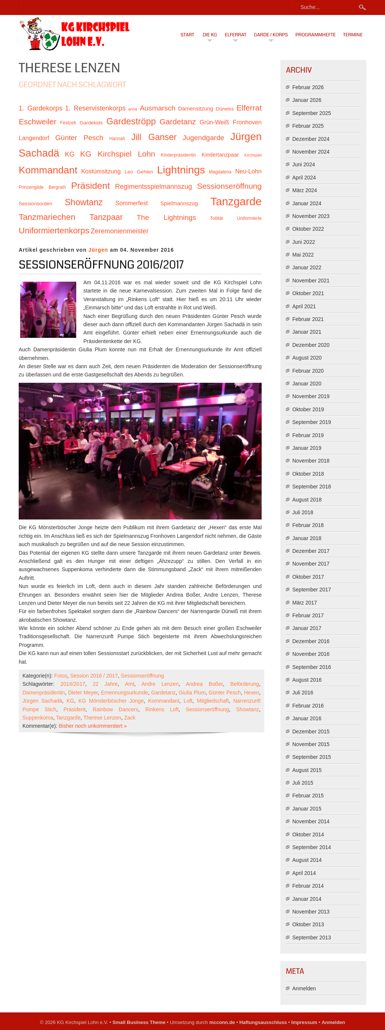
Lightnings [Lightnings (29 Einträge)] (181, 170)
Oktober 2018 (308, 474)
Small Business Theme (139, 1022)
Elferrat (235, 34)
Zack (129, 718)
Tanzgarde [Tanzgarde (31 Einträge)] (236, 201)
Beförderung (244, 684)
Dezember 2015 (311, 731)
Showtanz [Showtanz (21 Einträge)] (84, 202)
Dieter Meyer (83, 693)
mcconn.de (222, 1022)
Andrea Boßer (204, 684)
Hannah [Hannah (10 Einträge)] (117, 138)
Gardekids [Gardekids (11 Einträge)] (91, 122)
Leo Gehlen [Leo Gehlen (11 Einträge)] (138, 172)
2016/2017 (73, 684)
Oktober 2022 (308, 229)
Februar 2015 (308, 796)
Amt (129, 684)
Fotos (60, 676)
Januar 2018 (306, 538)
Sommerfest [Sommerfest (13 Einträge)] (131, 203)
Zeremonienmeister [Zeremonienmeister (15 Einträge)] (120, 231)
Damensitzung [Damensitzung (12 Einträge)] (195, 109)
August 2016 (307, 680)
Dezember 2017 (311, 551)
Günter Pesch (225, 693)
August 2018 (307, 500)
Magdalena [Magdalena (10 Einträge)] (220, 172)
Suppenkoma (37, 718)
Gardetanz (163, 693)
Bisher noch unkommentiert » (93, 726)
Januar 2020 (306, 384)
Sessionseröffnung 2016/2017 (101, 265)
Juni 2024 (303, 164)
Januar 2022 (306, 267)
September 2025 (311, 113)
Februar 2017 (308, 615)
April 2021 (304, 306)
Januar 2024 (306, 203)
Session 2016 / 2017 (94, 676)
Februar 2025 (308, 126)
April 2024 (304, 178)
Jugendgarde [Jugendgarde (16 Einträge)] (203, 138)
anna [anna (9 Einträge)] (132, 109)
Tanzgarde (68, 718)
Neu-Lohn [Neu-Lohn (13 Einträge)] (248, 171)
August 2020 (307, 358)
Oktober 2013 (308, 924)
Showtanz (247, 709)
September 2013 (311, 937)
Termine (353, 34)
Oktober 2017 (308, 577)
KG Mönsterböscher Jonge (111, 701)
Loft (188, 701)
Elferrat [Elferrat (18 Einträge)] (249, 107)
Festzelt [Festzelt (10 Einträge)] (68, 122)
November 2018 (311, 461)
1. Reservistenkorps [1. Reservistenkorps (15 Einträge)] (95, 108)
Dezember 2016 (311, 641)
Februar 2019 (308, 435)
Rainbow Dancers (115, 709)
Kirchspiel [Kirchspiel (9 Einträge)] (253, 155)
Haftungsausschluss (263, 1022)
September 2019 (311, 422)
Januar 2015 (306, 809)
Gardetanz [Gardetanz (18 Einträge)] (178, 121)
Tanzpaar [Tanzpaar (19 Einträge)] (106, 217)
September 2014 (311, 847)
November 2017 (311, 564)
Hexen (251, 693)
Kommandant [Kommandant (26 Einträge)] (48, 170)
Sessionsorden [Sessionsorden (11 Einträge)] (35, 203)
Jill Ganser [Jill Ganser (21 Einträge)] (153, 137)
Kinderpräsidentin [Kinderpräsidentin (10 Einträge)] (178, 155)
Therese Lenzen (102, 718)
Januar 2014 (306, 899)
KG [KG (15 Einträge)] (69, 154)
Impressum (304, 1022)
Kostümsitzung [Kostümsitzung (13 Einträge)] (101, 171)
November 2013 (311, 912)
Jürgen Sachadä (42, 701)
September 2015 (311, 757)
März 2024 (304, 190)
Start (187, 34)
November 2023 (311, 216)
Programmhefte (315, 34)
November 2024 (311, 152)
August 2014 (307, 860)
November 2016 (311, 654)
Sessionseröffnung (142, 676)
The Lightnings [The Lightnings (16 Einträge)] (166, 217)
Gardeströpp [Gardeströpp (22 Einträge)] (131, 121)
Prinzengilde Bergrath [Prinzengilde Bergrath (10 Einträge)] (42, 187)
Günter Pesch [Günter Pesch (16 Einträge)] (79, 138)
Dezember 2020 (311, 345)
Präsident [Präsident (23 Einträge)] (90, 186)
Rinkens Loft (162, 709)
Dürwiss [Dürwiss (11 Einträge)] (225, 109)
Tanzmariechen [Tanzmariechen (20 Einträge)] (47, 217)
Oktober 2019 (308, 409)
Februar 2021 (308, 319)
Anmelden (304, 988)
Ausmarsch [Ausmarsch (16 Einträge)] (157, 108)
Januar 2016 (306, 718)
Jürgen (98, 250)
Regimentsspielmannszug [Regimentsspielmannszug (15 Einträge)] (153, 186)
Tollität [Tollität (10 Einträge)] (216, 218)
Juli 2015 (302, 783)
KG (70, 701)
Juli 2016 (302, 693)
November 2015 (311, 744)
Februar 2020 (308, 371)
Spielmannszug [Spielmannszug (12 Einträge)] (179, 203)
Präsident (75, 709)
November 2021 (311, 281)
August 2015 (307, 770)
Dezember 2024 (311, 139)
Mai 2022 (303, 255)
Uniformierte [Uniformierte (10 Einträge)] (249, 218)
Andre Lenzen (160, 684)
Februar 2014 (308, 886)
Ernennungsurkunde (124, 693)
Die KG (210, 34)
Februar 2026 (308, 87)
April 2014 (304, 873)
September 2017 (311, 590)
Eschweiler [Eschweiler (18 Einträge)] (37, 121)
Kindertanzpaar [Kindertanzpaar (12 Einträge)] (220, 155)
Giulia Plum (192, 693)
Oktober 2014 (308, 834)
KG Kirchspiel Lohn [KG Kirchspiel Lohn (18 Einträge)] (117, 153)
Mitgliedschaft (213, 701)
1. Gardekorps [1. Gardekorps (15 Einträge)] (40, 108)
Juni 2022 (303, 242)
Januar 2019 (306, 448)
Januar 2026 (306, 100)
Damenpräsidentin (43, 693)
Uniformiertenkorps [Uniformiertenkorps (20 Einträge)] (54, 230)
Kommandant (163, 701)
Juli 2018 (302, 512)
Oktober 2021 (308, 293)
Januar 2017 (306, 628)
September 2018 (311, 487)
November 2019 (311, 396)
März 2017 (304, 603)
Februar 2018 (308, 525)
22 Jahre (105, 684)
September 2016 (311, 667)
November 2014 (311, 821)
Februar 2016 (308, 706)
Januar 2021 (306, 332)
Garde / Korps (271, 34)
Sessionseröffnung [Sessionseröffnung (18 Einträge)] (229, 186)
